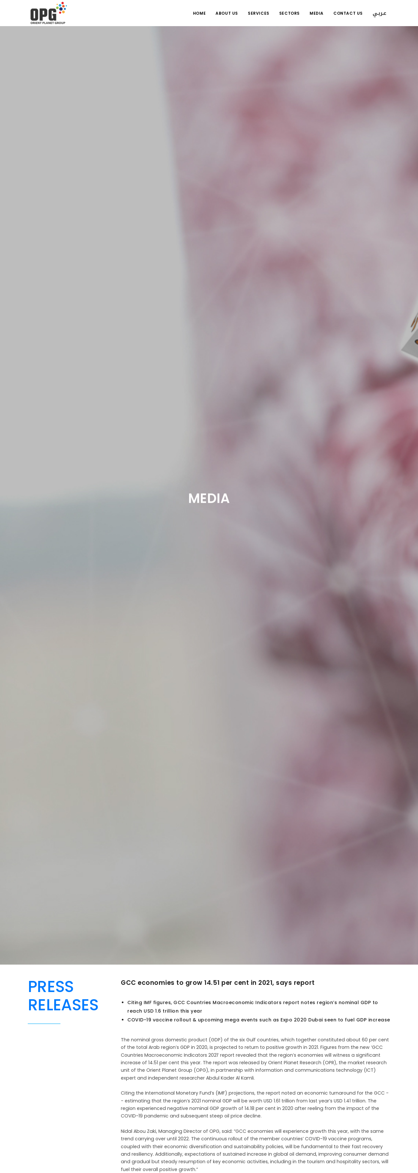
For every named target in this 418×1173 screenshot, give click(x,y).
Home (199, 13)
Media (317, 13)
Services (258, 13)
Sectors (289, 13)
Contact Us (348, 13)
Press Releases (63, 996)
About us (227, 13)
